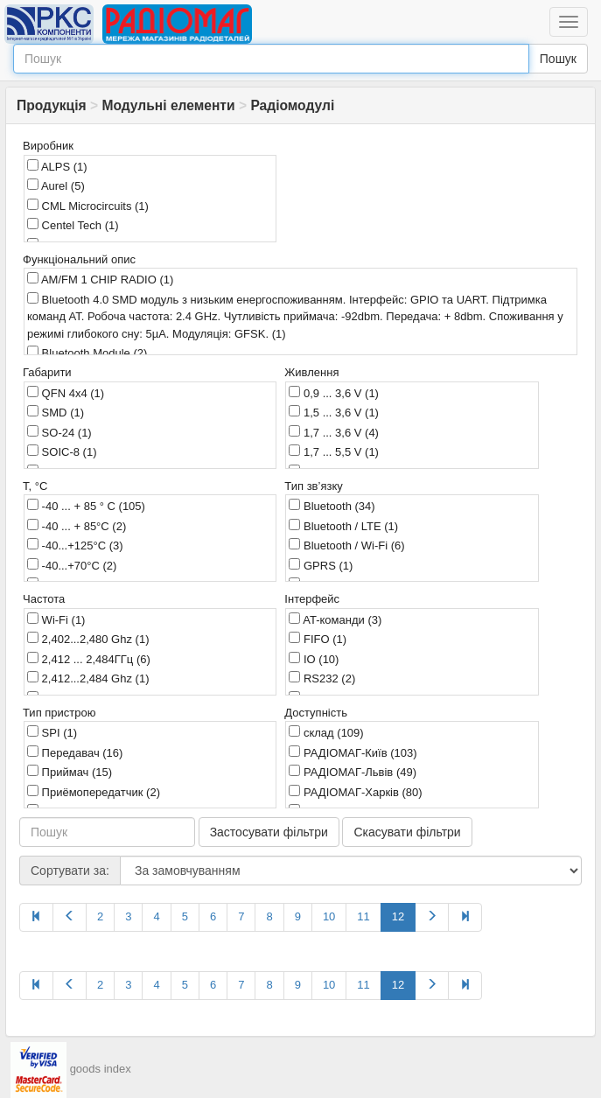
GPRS (321, 565)
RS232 (322, 678)
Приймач (69, 772)
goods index (100, 1068)
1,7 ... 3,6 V (334, 432)
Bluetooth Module (87, 353)
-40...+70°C (71, 565)
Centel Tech (73, 225)
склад (326, 732)
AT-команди (335, 619)
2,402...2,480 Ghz (88, 639)
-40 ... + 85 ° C (86, 506)
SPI (52, 732)
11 (363, 916)
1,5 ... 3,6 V (334, 412)
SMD (55, 412)
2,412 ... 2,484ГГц (88, 659)
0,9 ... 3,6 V (334, 393)
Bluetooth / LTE (343, 526)
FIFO (317, 639)
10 (329, 916)
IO (314, 659)
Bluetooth (331, 506)
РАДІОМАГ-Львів (352, 772)
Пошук (558, 59)
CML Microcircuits (88, 206)
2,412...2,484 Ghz (88, 678)
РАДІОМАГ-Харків (355, 792)
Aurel (56, 185)
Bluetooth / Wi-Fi (346, 545)
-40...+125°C (75, 545)
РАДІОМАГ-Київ (352, 752)
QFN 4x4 (65, 393)
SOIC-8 (61, 451)
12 (398, 916)
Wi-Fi (56, 619)
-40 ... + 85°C (76, 526)
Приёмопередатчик (93, 792)
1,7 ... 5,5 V (334, 451)
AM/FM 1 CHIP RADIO (100, 279)
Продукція (52, 105)
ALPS (57, 166)
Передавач (74, 752)
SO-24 (59, 432)
